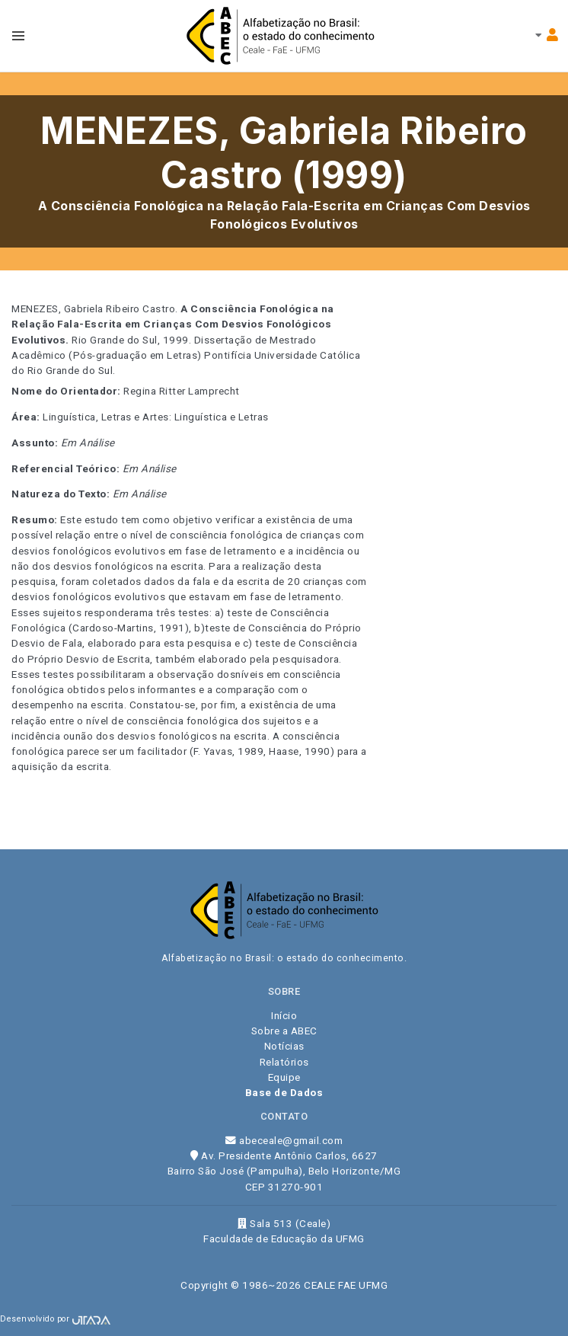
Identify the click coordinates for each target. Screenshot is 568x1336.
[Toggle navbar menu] (18, 35)
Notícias (284, 1046)
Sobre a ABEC (284, 1030)
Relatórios (284, 1062)
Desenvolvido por (55, 1319)
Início (284, 1015)
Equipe (284, 1077)
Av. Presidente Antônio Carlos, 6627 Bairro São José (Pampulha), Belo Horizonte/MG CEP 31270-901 (284, 1171)
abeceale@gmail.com (284, 1140)
